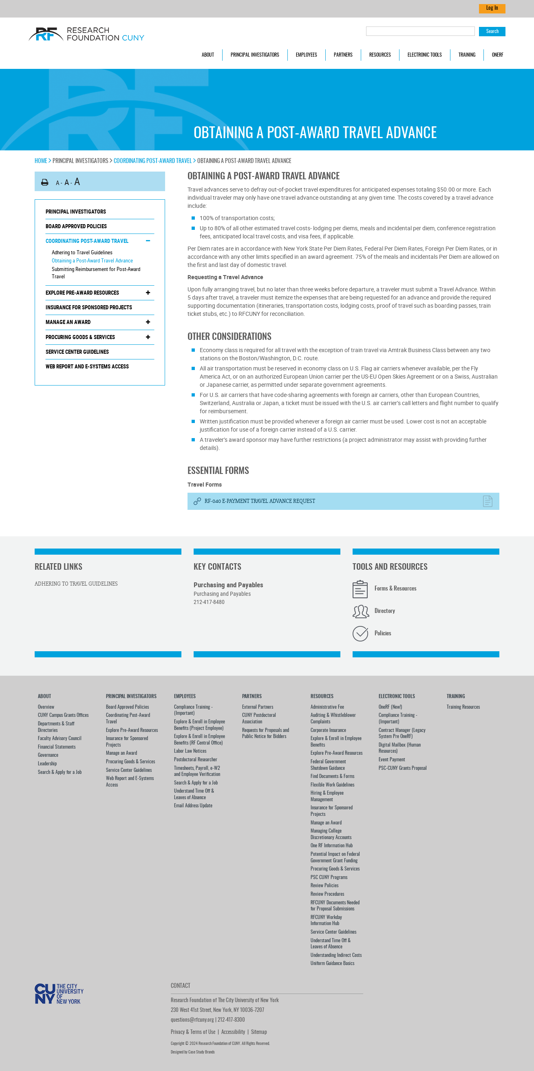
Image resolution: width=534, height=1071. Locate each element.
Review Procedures (327, 894)
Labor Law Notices (190, 751)
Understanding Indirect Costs (336, 955)
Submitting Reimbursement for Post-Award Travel (96, 272)
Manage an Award (68, 322)
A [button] (58, 182)
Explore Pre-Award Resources (82, 292)
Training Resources (463, 707)
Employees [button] (306, 55)
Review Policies (324, 885)
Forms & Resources (396, 589)
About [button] (208, 55)
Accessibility (233, 1032)
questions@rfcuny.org (192, 1020)
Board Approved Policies (76, 226)
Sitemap (259, 1032)
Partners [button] (343, 55)
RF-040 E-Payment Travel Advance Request (260, 501)
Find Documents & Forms (332, 776)
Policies (383, 634)
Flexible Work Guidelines (332, 784)
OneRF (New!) (390, 707)
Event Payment (392, 759)
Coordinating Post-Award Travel (155, 161)
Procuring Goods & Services (80, 337)
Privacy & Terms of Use (193, 1032)
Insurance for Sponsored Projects (89, 307)
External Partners (257, 707)
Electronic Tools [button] (425, 55)
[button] (45, 182)
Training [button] (467, 55)
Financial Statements (56, 747)
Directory (385, 611)
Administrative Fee (327, 707)
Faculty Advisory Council (60, 738)
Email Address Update (193, 805)
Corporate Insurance (328, 730)
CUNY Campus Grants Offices (63, 715)
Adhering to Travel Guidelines (82, 252)
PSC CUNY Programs (329, 877)
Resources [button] (380, 55)
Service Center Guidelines (77, 352)
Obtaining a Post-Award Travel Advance (92, 260)
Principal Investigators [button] (255, 55)
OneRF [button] (497, 55)
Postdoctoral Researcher (195, 759)
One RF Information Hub (332, 845)
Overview (46, 707)
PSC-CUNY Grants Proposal (403, 768)
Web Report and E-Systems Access (87, 366)
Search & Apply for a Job (60, 772)
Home (43, 161)
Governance (48, 755)
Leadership (47, 763)
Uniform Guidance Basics (332, 963)
